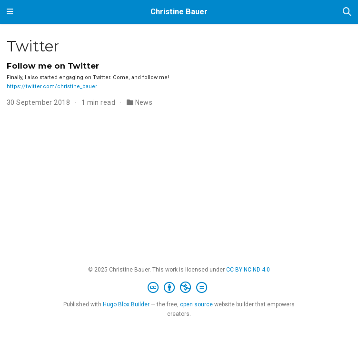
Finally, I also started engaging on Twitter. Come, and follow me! (88, 77)
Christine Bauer (179, 11)
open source (196, 304)
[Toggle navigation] (10, 12)
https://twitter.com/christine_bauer (52, 86)
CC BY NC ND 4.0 (248, 269)
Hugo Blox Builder (126, 304)
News (144, 102)
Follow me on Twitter (53, 66)
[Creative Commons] (179, 288)
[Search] (347, 12)
